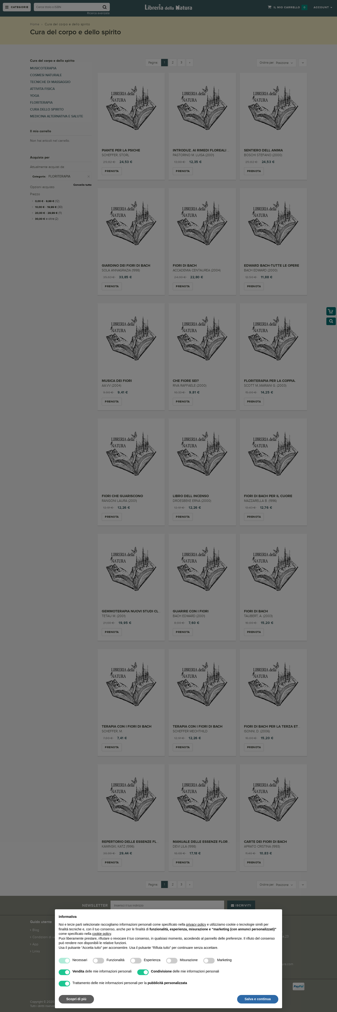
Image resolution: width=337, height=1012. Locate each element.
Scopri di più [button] (76, 999)
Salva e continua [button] (258, 999)
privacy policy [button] (196, 924)
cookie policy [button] (101, 934)
